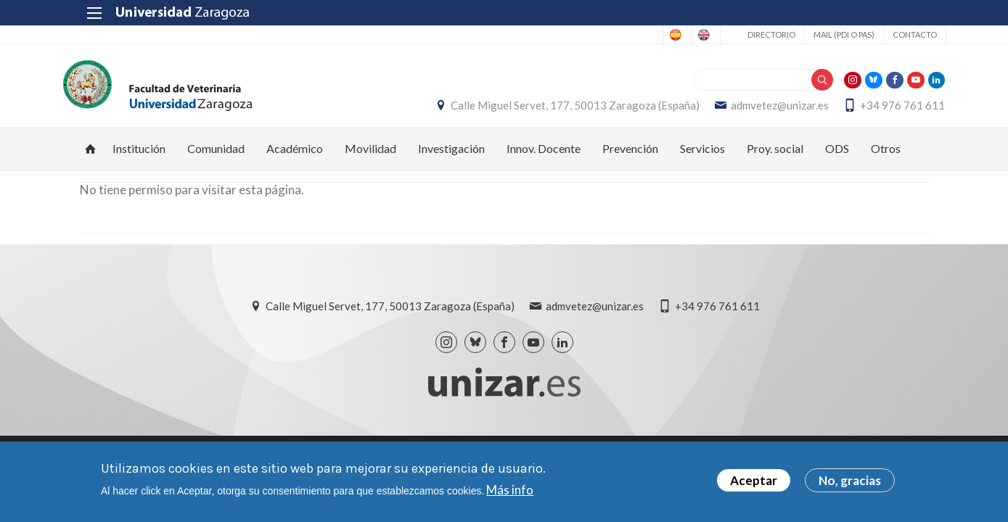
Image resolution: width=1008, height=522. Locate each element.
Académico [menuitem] (294, 156)
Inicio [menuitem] (91, 156)
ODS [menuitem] (837, 156)
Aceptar (753, 480)
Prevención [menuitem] (630, 156)
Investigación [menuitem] (451, 156)
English (682, 35)
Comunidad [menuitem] (216, 156)
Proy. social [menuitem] (775, 156)
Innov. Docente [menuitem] (544, 156)
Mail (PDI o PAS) (826, 34)
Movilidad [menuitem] (370, 156)
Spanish (625, 35)
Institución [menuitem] (138, 156)
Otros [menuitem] (886, 156)
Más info (509, 489)
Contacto (897, 34)
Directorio (754, 34)
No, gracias (850, 480)
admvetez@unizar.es (764, 109)
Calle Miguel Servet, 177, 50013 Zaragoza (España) (559, 109)
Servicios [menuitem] (702, 156)
